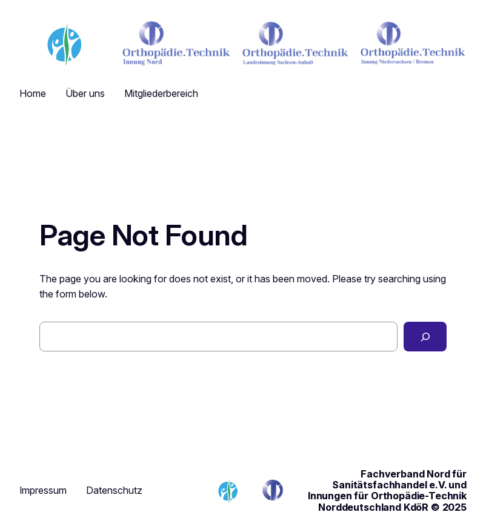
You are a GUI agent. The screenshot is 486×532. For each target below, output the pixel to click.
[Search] (425, 336)
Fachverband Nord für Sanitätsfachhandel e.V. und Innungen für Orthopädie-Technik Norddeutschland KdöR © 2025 (387, 490)
